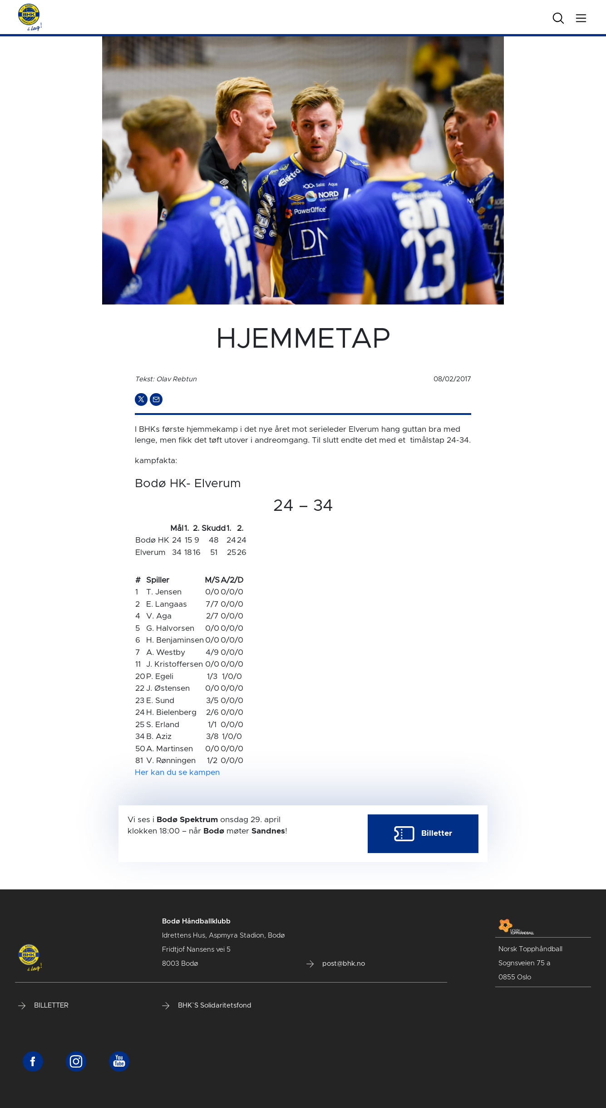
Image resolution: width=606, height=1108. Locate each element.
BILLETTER (43, 1005)
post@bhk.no (335, 964)
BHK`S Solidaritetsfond (206, 1005)
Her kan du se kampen (177, 773)
